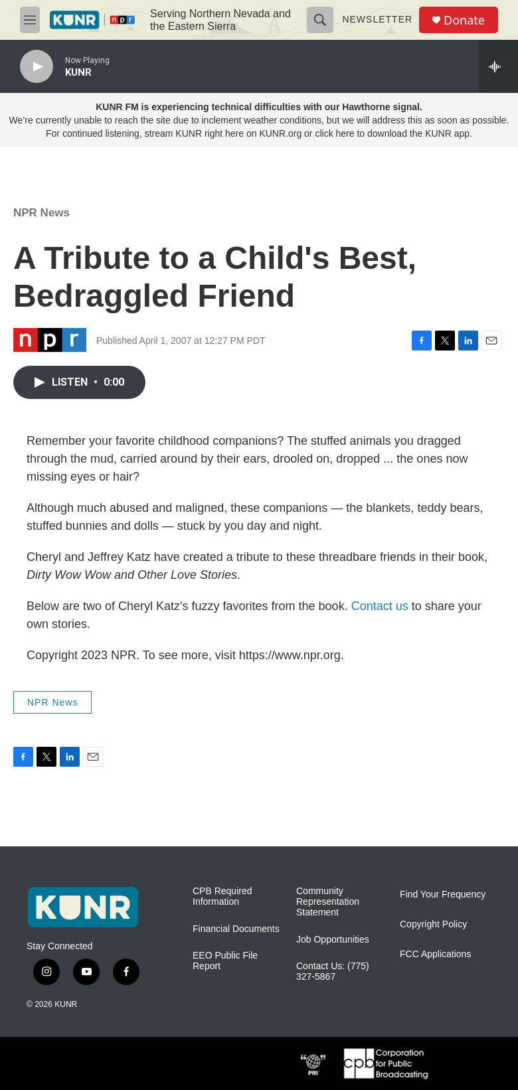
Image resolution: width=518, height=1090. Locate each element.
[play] (36, 66)
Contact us (379, 606)
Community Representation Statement (327, 901)
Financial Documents (236, 929)
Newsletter (377, 19)
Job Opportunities (332, 940)
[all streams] (498, 66)
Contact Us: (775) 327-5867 (332, 971)
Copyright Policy (433, 924)
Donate (464, 20)
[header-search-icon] (320, 20)
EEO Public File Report (225, 961)
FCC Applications (435, 954)
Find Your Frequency (442, 894)
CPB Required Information (222, 896)
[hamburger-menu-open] (30, 20)
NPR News (41, 212)
